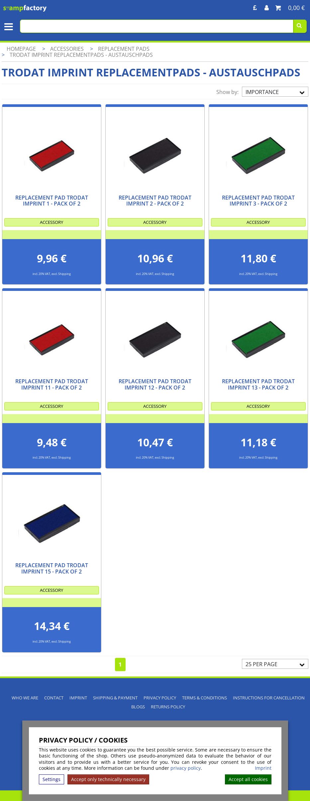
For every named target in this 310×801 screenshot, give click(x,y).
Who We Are (25, 697)
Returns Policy (168, 706)
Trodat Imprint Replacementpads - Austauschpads (81, 54)
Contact (53, 697)
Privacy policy (160, 697)
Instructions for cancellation (269, 697)
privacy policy (185, 768)
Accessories (67, 48)
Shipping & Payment (115, 697)
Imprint (263, 768)
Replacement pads (124, 48)
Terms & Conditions (204, 697)
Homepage (21, 48)
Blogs (138, 706)
